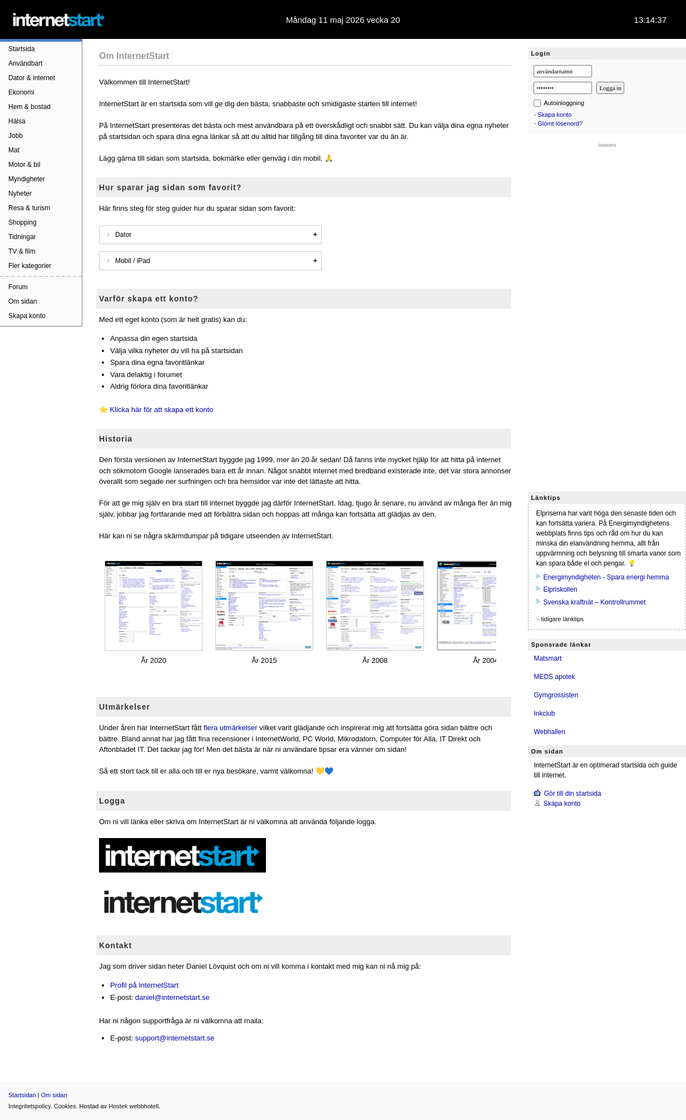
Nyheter (20, 193)
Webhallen (549, 732)
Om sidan (22, 301)
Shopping (22, 222)
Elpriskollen (560, 589)
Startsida (21, 49)
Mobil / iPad (126, 261)
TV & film (22, 251)
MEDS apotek (554, 677)
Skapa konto (27, 316)
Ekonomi (21, 92)
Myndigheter (26, 179)
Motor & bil (24, 165)
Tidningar (22, 237)
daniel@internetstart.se (172, 997)
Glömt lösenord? (560, 123)
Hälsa (17, 121)
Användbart (25, 63)
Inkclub (544, 713)
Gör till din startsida (572, 793)
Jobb (15, 136)
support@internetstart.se (175, 1038)
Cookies (65, 1106)
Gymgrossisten (556, 695)
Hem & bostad (29, 107)
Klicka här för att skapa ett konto (162, 409)
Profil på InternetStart (144, 985)
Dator (117, 235)
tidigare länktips (562, 619)
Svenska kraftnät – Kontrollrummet (594, 602)
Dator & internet (31, 78)
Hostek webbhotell (133, 1106)
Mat (13, 150)
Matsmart (547, 658)
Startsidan (22, 1095)
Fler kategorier (29, 266)
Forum (18, 287)
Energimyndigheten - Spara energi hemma (606, 577)
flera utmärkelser (231, 727)
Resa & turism (29, 208)
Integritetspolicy (29, 1106)
